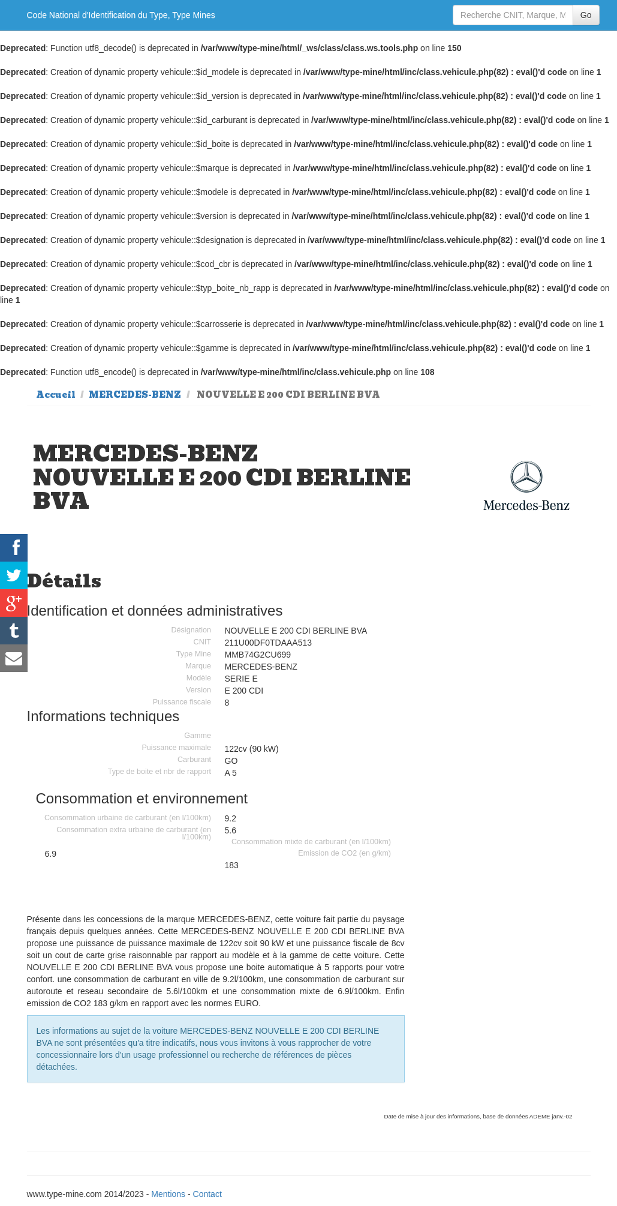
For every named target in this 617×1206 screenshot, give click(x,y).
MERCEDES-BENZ (135, 394)
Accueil (56, 394)
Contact (207, 1194)
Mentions (168, 1194)
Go (586, 15)
